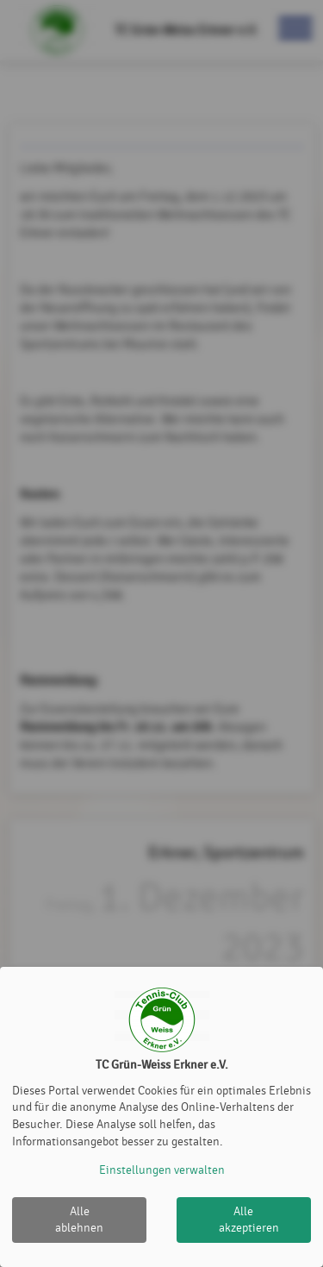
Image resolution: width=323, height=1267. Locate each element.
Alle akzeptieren (249, 1220)
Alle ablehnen (79, 1220)
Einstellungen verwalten (162, 1170)
